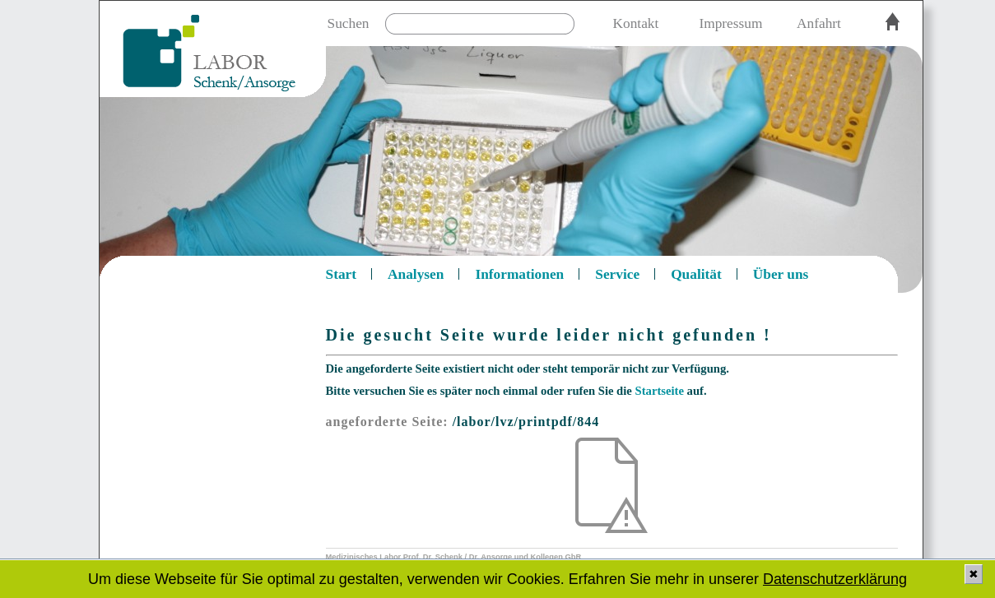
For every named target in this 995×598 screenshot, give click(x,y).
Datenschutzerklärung (835, 579)
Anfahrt (819, 23)
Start (341, 274)
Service (617, 274)
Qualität (696, 274)
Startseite (659, 390)
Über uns (781, 274)
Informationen (519, 274)
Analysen (416, 274)
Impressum (730, 23)
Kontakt (636, 23)
